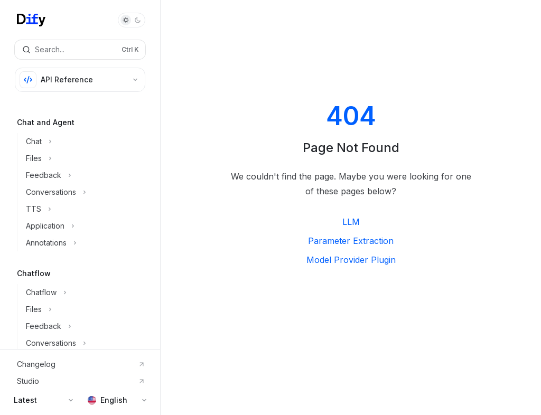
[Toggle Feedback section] (88, 175)
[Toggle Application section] (88, 226)
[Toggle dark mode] (131, 20)
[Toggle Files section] (88, 158)
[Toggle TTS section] (88, 209)
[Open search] (80, 49)
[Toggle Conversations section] (88, 192)
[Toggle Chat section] (88, 141)
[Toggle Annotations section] (88, 242)
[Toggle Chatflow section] (88, 292)
